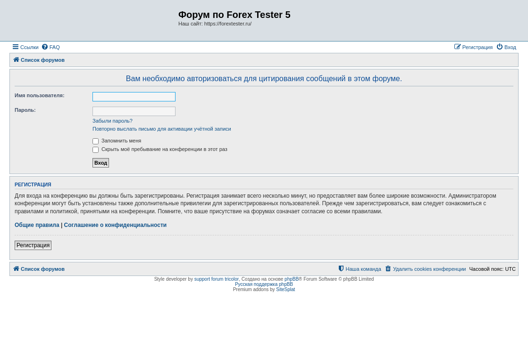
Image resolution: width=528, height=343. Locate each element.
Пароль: (25, 110)
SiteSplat (285, 289)
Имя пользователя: (40, 95)
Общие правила (37, 225)
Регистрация (33, 245)
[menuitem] (50, 47)
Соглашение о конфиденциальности (115, 225)
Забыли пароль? (112, 121)
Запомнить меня (116, 140)
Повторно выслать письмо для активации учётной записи (161, 129)
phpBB (292, 279)
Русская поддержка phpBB (264, 284)
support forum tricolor (216, 279)
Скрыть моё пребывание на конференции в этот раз (159, 149)
